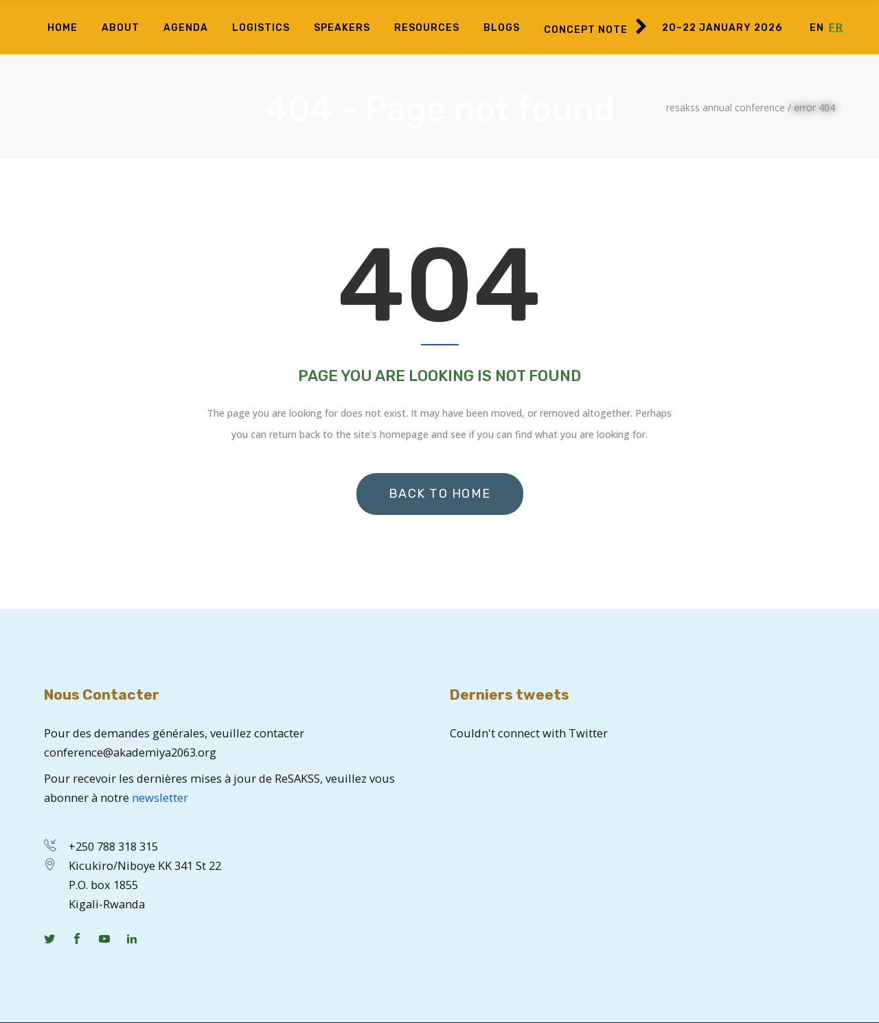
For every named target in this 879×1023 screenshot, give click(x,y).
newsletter (160, 797)
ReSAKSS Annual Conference (725, 108)
